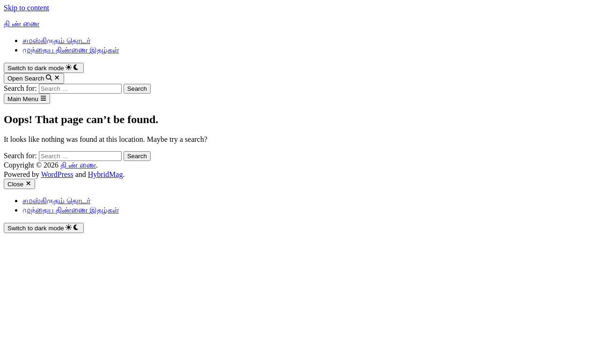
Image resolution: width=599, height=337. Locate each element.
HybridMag (105, 174)
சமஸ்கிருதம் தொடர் (56, 40)
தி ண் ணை (21, 24)
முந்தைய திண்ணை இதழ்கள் (70, 50)
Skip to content (26, 8)
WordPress (57, 174)
